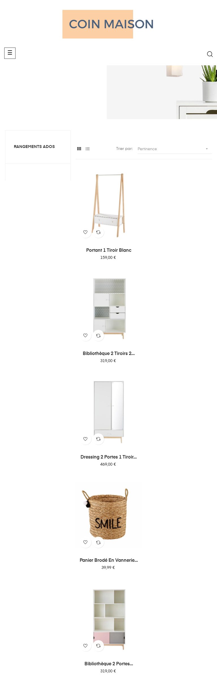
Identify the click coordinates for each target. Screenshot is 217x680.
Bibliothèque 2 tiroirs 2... (179, 250)
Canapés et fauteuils (130, 540)
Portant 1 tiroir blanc (108, 250)
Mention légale (178, 566)
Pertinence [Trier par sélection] (175, 149)
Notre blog (174, 540)
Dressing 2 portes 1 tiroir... (108, 353)
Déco (116, 571)
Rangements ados (34, 147)
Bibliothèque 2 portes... (108, 456)
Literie (116, 550)
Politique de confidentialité (177, 553)
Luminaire (120, 560)
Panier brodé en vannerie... (179, 353)
